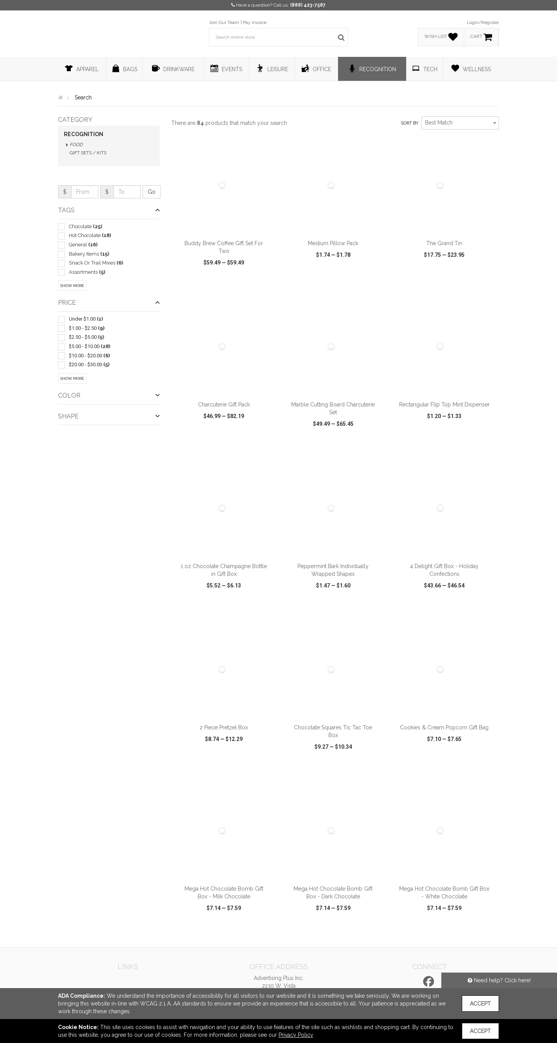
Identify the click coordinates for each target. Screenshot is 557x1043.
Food (76, 144)
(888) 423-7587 (308, 5)
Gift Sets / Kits (88, 152)
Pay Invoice (255, 22)
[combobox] (460, 123)
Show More (72, 285)
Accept (480, 1003)
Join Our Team (224, 22)
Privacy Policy (295, 1035)
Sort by (410, 123)
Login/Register (483, 22)
